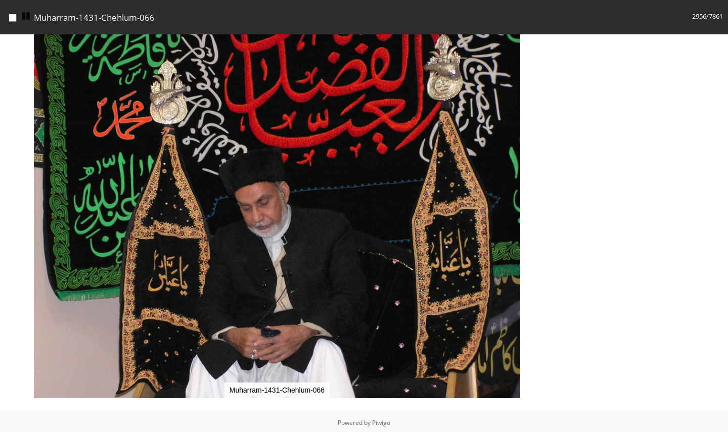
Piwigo (381, 422)
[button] (545, 43)
